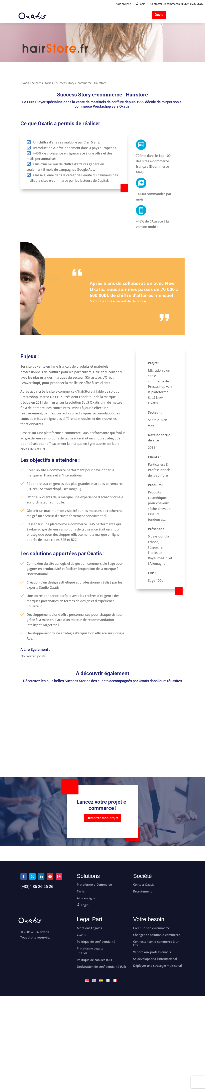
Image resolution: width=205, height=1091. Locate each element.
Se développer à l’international (155, 959)
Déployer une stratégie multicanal (157, 966)
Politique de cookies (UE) (94, 960)
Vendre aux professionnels (152, 952)
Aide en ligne (123, 4)
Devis (159, 14)
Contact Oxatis (143, 884)
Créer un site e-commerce (151, 928)
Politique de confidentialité (96, 942)
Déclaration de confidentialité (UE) (101, 967)
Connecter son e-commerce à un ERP (156, 943)
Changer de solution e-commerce (156, 935)
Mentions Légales (89, 928)
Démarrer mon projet (102, 818)
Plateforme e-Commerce (94, 884)
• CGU (83, 953)
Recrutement (142, 891)
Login (84, 905)
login (142, 4)
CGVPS (81, 935)
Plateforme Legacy (90, 948)
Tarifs (81, 891)
